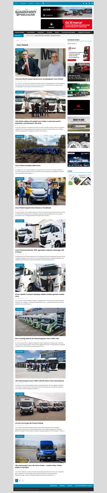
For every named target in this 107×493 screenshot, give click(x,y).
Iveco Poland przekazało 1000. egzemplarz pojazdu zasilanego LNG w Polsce (39, 251)
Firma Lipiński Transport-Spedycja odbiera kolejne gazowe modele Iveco (39, 295)
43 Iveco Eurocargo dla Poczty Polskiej (29, 423)
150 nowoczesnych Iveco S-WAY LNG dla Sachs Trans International (39, 381)
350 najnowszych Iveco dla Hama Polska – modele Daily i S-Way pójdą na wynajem (38, 466)
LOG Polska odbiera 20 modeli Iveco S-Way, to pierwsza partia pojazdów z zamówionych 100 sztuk (38, 122)
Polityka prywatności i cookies (83, 485)
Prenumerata (23, 3)
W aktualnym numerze (68, 32)
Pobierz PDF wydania (84, 32)
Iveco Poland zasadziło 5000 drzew (27, 165)
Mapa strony (53, 485)
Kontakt (37, 3)
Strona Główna (19, 32)
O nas (16, 3)
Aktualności (31, 32)
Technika (49, 32)
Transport (41, 32)
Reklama (31, 3)
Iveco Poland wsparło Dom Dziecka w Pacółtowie (33, 208)
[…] (43, 86)
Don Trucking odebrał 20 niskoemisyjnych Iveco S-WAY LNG (37, 338)
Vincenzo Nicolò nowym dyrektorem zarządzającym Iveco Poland (39, 79)
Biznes (57, 32)
